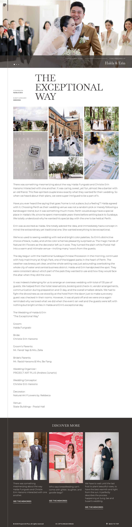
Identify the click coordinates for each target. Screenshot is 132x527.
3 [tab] (19, 64)
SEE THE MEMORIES (22, 501)
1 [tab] (14, 64)
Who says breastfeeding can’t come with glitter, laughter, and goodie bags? (65, 489)
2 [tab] (16, 64)
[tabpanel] (66, 34)
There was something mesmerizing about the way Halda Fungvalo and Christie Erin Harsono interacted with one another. (30, 489)
